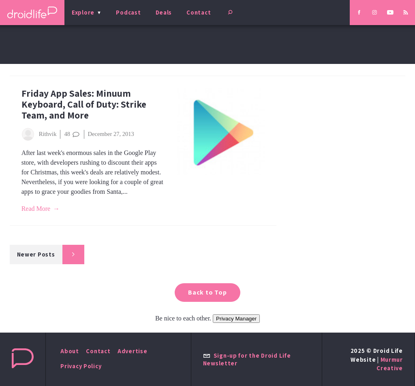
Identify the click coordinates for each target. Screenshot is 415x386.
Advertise (133, 351)
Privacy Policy (80, 366)
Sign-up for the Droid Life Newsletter (247, 359)
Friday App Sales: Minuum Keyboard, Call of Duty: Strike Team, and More (83, 104)
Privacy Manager (236, 319)
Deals (164, 12)
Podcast (128, 12)
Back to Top (207, 292)
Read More (36, 208)
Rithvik (39, 134)
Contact (198, 12)
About (69, 351)
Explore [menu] (83, 12)
